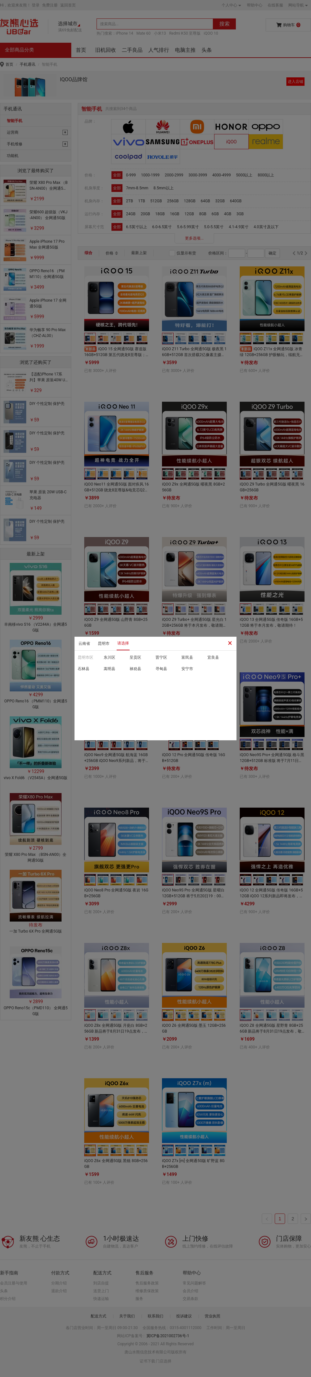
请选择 (123, 643)
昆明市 (103, 643)
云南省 (84, 643)
